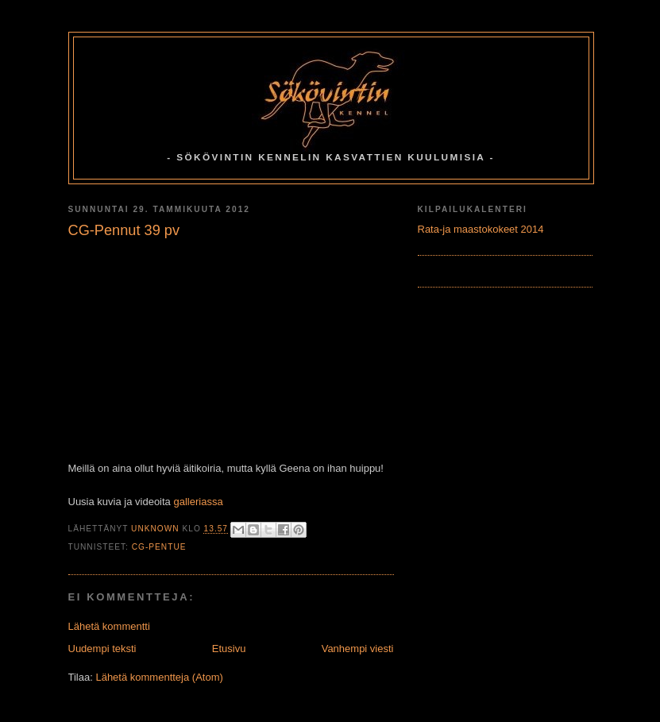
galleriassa (197, 502)
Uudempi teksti (102, 648)
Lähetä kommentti (109, 626)
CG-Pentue (159, 546)
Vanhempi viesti (358, 648)
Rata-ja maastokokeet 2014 (481, 229)
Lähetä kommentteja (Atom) (158, 677)
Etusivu (229, 648)
